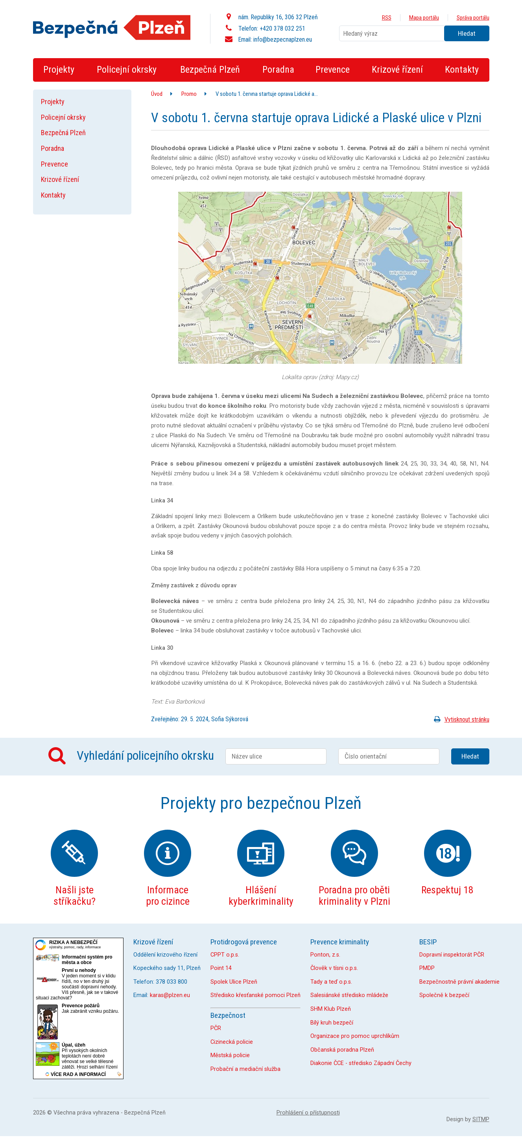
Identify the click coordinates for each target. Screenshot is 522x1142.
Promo (189, 93)
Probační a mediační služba (245, 1069)
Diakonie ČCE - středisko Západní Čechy (360, 1063)
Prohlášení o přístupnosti (308, 1112)
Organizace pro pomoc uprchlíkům (354, 1036)
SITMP (480, 1119)
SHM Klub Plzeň (330, 1009)
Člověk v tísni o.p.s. (334, 968)
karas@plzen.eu (170, 995)
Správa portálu (473, 17)
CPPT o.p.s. (224, 954)
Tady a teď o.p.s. (331, 982)
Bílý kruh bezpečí (331, 1022)
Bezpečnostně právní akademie (459, 982)
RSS (386, 17)
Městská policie (230, 1055)
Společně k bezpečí (444, 995)
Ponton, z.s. (325, 954)
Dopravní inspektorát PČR (451, 954)
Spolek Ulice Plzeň (233, 982)
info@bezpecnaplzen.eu (282, 39)
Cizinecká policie (231, 1042)
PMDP (427, 968)
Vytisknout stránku (460, 719)
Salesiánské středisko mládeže (349, 995)
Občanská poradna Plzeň (342, 1050)
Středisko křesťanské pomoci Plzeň (255, 995)
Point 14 (221, 968)
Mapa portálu (424, 17)
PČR (215, 1028)
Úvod (156, 93)
